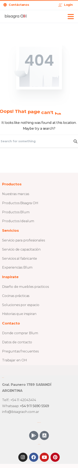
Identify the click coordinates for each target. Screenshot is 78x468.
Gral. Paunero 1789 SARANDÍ (26, 385)
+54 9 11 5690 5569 (34, 406)
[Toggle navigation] (71, 16)
